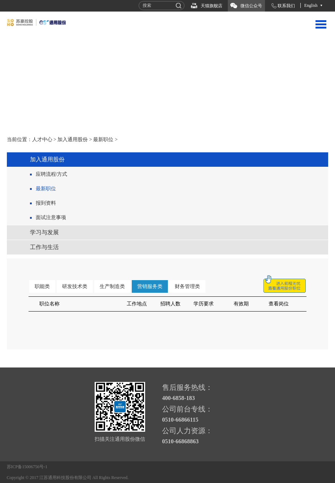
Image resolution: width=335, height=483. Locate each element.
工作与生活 (44, 247)
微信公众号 (251, 5)
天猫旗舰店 (211, 5)
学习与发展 (44, 232)
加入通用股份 (72, 139)
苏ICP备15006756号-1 (27, 466)
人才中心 (42, 139)
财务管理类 (187, 286)
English (311, 5)
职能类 (42, 286)
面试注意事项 (51, 217)
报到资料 (46, 203)
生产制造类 (112, 286)
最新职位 (103, 139)
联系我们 (286, 5)
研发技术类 (74, 286)
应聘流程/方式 (52, 174)
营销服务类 (149, 286)
